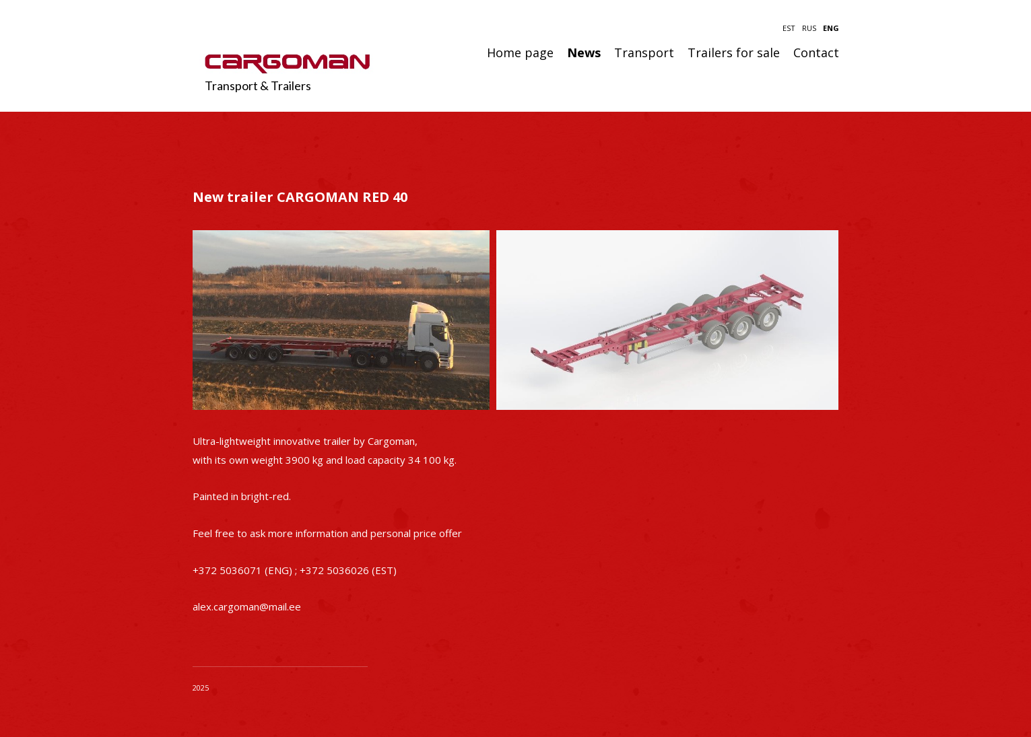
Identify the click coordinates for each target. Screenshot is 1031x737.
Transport (644, 53)
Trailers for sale (734, 53)
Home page (520, 53)
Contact (816, 53)
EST (789, 28)
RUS (809, 28)
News (584, 53)
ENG (831, 28)
